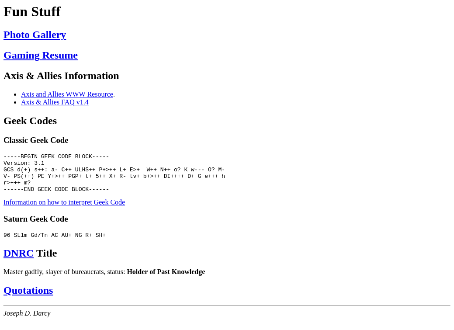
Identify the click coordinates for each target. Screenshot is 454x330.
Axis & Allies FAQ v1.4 (55, 102)
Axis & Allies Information (61, 75)
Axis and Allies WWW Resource (67, 94)
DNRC (18, 262)
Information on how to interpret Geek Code (64, 210)
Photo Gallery (34, 34)
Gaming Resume (40, 55)
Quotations (28, 299)
